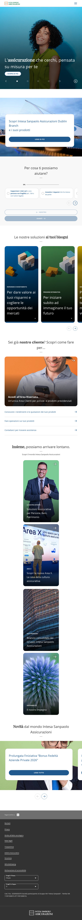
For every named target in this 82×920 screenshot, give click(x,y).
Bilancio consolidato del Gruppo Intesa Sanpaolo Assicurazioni (40, 641)
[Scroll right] (75, 203)
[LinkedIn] (18, 814)
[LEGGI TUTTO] (39, 772)
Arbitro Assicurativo (12, 853)
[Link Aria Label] (75, 411)
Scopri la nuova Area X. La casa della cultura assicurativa (40, 577)
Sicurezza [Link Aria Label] (8, 858)
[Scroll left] (69, 203)
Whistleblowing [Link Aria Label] (10, 864)
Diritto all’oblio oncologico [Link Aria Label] (14, 835)
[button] (6, 81)
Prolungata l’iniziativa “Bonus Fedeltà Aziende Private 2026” (33, 758)
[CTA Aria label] (41, 381)
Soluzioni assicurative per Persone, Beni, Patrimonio (39, 513)
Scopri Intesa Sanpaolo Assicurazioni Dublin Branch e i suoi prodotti (38, 125)
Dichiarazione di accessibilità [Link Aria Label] (15, 870)
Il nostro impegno (37, 709)
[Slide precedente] (38, 796)
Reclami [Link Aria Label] (7, 823)
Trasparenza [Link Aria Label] (9, 847)
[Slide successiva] (44, 796)
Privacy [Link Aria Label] (7, 829)
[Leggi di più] (39, 139)
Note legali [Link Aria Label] (8, 841)
